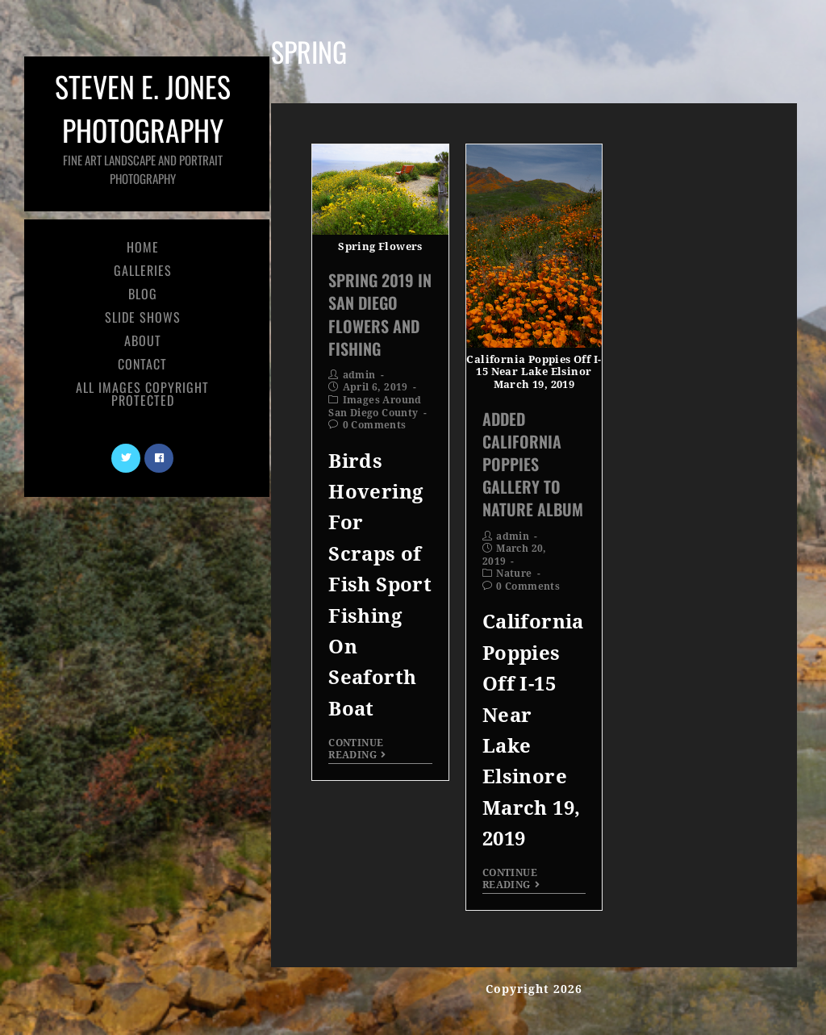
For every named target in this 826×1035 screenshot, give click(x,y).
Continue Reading (357, 748)
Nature (514, 573)
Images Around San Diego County (375, 406)
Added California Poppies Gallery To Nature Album (532, 464)
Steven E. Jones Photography (141, 126)
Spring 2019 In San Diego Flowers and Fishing (380, 314)
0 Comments (375, 425)
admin (359, 375)
